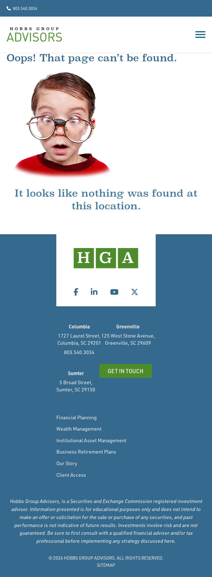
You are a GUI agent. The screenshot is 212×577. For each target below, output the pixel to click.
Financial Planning (76, 417)
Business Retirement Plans (86, 452)
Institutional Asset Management (91, 440)
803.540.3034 (22, 8)
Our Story (66, 463)
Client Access (71, 475)
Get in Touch (126, 371)
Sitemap (106, 565)
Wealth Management (79, 429)
